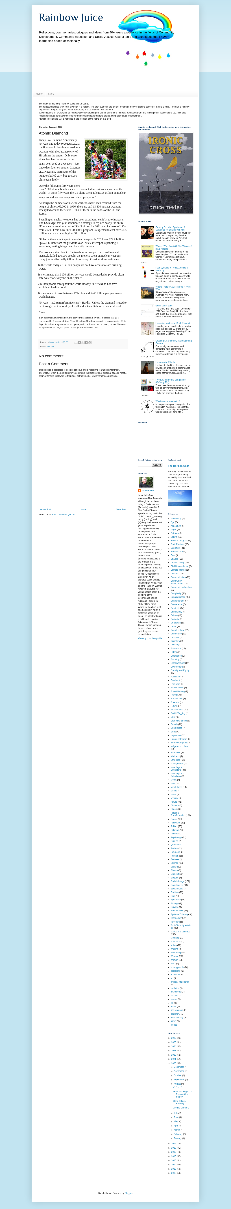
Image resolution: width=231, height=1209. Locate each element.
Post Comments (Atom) (63, 514)
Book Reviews (177, 544)
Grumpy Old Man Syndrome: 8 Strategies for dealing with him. (170, 228)
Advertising (176, 518)
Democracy (176, 633)
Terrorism (175, 922)
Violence (175, 938)
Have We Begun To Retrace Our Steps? (182, 1094)
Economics (176, 648)
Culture (174, 615)
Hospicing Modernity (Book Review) (173, 323)
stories (174, 1025)
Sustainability (177, 910)
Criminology (176, 612)
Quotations (176, 844)
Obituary (175, 805)
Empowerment (178, 663)
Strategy (175, 903)
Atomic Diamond (181, 1107)
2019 (174, 1143)
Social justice (177, 885)
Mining (174, 790)
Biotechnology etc (179, 540)
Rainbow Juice (71, 17)
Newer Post (45, 509)
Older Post (121, 509)
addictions (175, 971)
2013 (174, 1169)
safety (173, 1021)
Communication (178, 577)
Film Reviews (177, 687)
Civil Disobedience (180, 566)
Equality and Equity (180, 670)
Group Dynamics (179, 721)
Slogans (174, 877)
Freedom (175, 702)
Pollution (175, 830)
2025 (174, 1042)
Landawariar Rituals (165, 362)
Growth (174, 724)
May (176, 1121)
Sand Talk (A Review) (179, 1102)
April (176, 1125)
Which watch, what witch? (168, 401)
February (178, 1134)
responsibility (177, 1017)
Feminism (175, 684)
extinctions (176, 992)
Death (173, 626)
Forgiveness (176, 698)
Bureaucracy (177, 551)
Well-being (176, 952)
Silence (174, 870)
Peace (174, 809)
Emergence (176, 656)
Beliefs (174, 537)
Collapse (175, 573)
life (172, 1003)
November (179, 1071)
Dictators (175, 637)
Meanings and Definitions (177, 774)
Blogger (128, 1193)
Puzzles (174, 841)
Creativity (175, 608)
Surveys (174, 907)
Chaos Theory (177, 562)
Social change (177, 881)
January (178, 1138)
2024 (174, 1046)
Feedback (175, 680)
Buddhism (175, 548)
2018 (174, 1148)
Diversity (175, 644)
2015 (174, 1160)
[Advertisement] (83, 481)
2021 (174, 1059)
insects (174, 999)
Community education (181, 587)
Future (174, 706)
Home (39, 93)
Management (177, 763)
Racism (174, 848)
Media (174, 779)
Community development (177, 582)
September (179, 1079)
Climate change (178, 570)
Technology (176, 918)
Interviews (175, 752)
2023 (174, 1050)
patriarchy (175, 1014)
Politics (174, 826)
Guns (173, 731)
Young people (177, 967)
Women (174, 960)
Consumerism (177, 601)
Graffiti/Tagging (178, 713)
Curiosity (175, 619)
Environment (177, 667)
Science (174, 863)
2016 (174, 1156)
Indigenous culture (179, 746)
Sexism (174, 867)
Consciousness (178, 597)
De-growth (176, 622)
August (177, 1084)
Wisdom (174, 956)
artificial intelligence (180, 982)
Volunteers (176, 941)
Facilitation (176, 676)
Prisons (174, 833)
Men (173, 783)
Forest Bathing (178, 691)
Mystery (174, 798)
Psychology (176, 837)
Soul (173, 896)
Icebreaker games (179, 742)
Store (51, 93)
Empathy (175, 659)
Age (173, 522)
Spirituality (176, 899)
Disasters (175, 641)
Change (174, 559)
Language (175, 760)
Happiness (176, 735)
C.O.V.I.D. (178, 1087)
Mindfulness (176, 787)
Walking (174, 949)
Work (173, 963)
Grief (173, 717)
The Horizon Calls (178, 466)
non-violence (177, 1010)
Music (173, 794)
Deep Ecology (177, 630)
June (176, 1117)
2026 (174, 1038)
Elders (174, 652)
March (177, 1130)
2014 (174, 1164)
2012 (174, 1173)
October (178, 1075)
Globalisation (177, 709)
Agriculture (176, 526)
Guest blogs (176, 728)
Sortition (175, 892)
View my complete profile (150, 638)
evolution (175, 988)
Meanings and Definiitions (177, 768)
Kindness (175, 756)
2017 (174, 1152)
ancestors (175, 974)
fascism (174, 995)
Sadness (175, 859)
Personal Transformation (178, 814)
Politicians (175, 822)
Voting (174, 945)
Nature (174, 802)
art (172, 978)
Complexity (176, 593)
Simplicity (175, 874)
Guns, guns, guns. (164, 305)
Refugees (175, 852)
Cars (173, 555)
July (176, 1113)
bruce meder (148, 490)
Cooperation (176, 604)
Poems (174, 819)
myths (173, 1006)
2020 (174, 1063)
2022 (174, 1055)
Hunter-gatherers (179, 739)
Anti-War (51, 346)
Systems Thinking (179, 914)
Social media (177, 888)
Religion (174, 856)
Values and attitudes (180, 931)
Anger (173, 529)
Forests (174, 695)
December (179, 1067)
